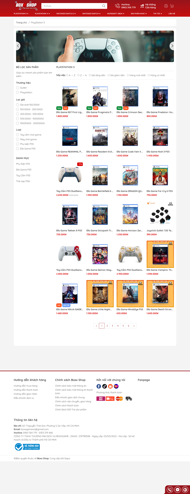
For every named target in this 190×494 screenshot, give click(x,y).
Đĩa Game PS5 (28, 149)
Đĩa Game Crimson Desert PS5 (130, 113)
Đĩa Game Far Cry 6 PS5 (160, 192)
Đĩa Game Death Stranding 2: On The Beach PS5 (160, 310)
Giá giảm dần (116, 76)
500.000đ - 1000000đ (32, 119)
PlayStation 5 (22, 14)
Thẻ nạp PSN (23, 182)
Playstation (26, 93)
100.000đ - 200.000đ (31, 110)
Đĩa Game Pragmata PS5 (100, 113)
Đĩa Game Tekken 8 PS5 (69, 231)
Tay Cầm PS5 (23, 176)
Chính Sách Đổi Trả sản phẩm (71, 410)
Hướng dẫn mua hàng (25, 386)
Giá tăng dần (97, 76)
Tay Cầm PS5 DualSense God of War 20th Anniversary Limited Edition (70, 271)
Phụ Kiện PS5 (23, 165)
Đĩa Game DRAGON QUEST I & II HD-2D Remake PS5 (130, 192)
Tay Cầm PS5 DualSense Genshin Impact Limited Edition (70, 192)
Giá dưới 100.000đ (29, 105)
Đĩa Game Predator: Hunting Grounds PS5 (160, 113)
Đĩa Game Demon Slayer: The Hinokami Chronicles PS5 (100, 271)
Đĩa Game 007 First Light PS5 (70, 113)
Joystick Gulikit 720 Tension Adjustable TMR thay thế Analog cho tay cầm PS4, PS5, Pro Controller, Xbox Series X (160, 231)
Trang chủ (21, 23)
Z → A (82, 76)
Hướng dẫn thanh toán (26, 390)
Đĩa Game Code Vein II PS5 (130, 152)
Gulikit (23, 88)
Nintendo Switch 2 (66, 14)
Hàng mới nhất (136, 76)
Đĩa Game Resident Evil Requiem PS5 (100, 152)
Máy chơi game (28, 140)
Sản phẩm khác (139, 14)
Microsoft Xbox (116, 14)
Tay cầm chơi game (30, 135)
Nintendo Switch (92, 14)
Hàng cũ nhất (156, 76)
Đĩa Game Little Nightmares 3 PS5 (100, 310)
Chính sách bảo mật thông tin (70, 386)
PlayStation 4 (43, 14)
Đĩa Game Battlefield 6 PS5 (100, 192)
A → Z (70, 76)
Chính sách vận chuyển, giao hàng (73, 402)
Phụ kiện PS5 (27, 145)
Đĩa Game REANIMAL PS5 (70, 152)
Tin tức (158, 14)
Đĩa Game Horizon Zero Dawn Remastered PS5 (130, 231)
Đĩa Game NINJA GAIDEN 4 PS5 (70, 310)
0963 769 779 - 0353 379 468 (38, 433)
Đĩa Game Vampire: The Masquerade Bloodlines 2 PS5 (160, 271)
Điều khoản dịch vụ (24, 399)
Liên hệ (172, 14)
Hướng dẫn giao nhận (25, 395)
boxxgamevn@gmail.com (35, 430)
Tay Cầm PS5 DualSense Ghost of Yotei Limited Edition (130, 271)
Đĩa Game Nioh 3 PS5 (158, 152)
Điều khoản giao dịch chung (70, 398)
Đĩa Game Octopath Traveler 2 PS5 (100, 231)
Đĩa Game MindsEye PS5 (130, 310)
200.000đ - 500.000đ (31, 115)
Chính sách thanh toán (67, 406)
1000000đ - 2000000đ (32, 124)
